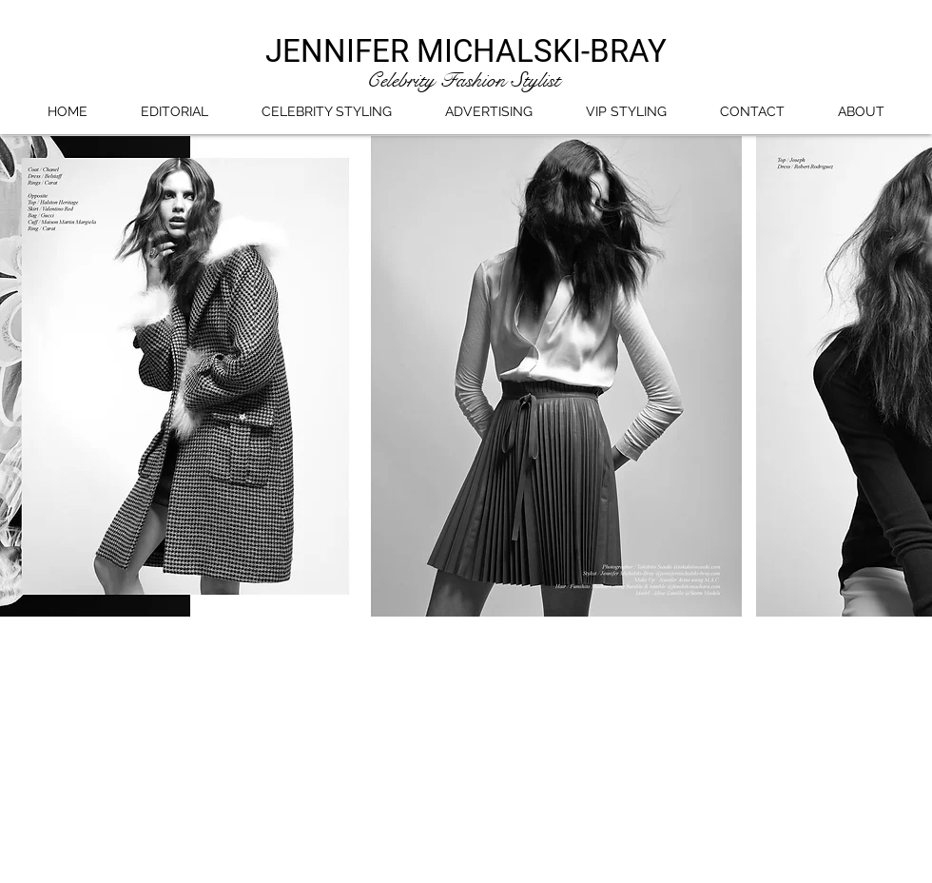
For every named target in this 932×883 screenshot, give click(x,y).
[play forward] (908, 376)
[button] (371, 376)
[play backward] (24, 376)
